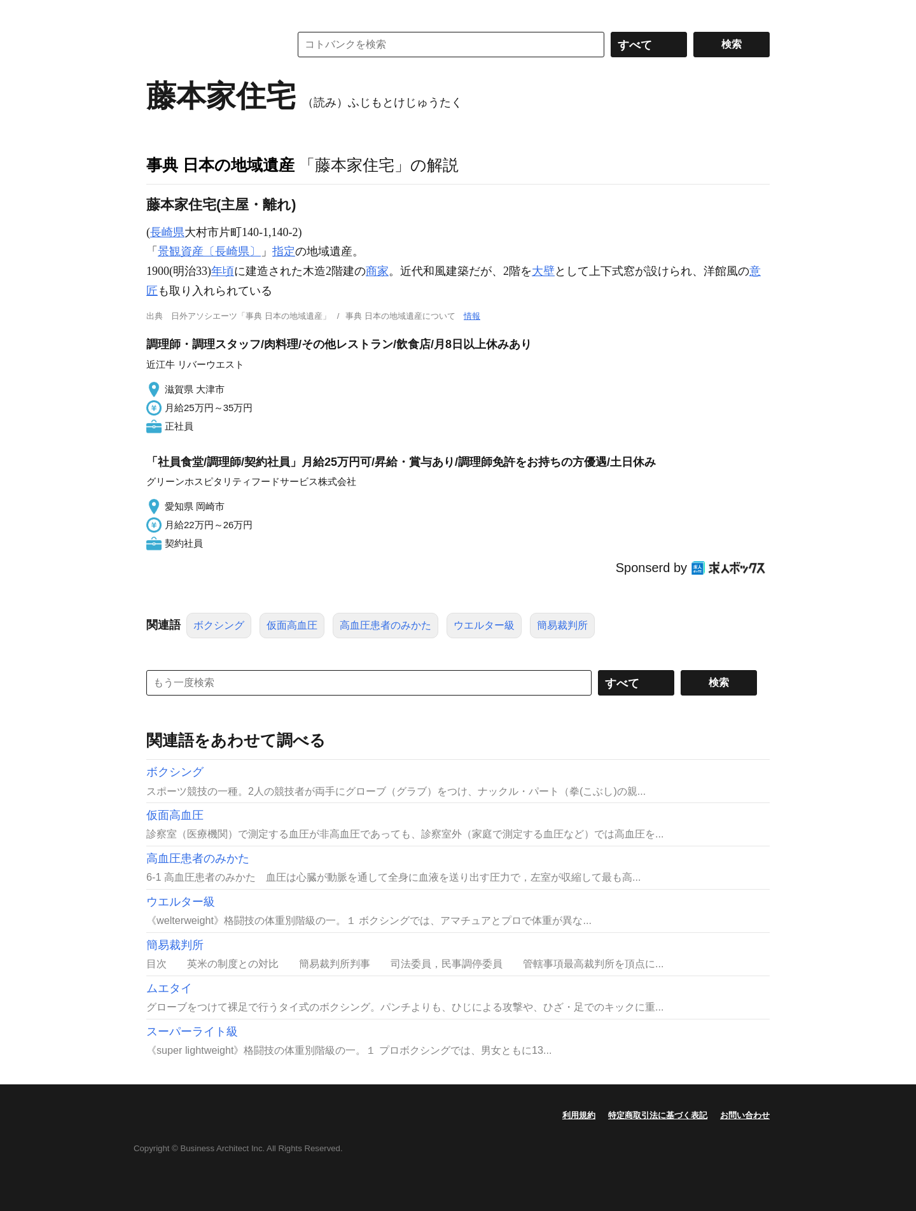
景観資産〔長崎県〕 (209, 251)
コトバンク (209, 44)
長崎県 (167, 232)
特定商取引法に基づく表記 (657, 1115)
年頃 (222, 271)
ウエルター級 (484, 625)
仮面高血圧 (292, 625)
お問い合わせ (745, 1115)
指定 (283, 251)
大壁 (543, 271)
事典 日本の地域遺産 (220, 165)
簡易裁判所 (562, 625)
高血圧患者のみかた (385, 625)
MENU (159, 12)
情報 (472, 316)
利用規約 (578, 1115)
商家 (377, 271)
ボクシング (218, 625)
